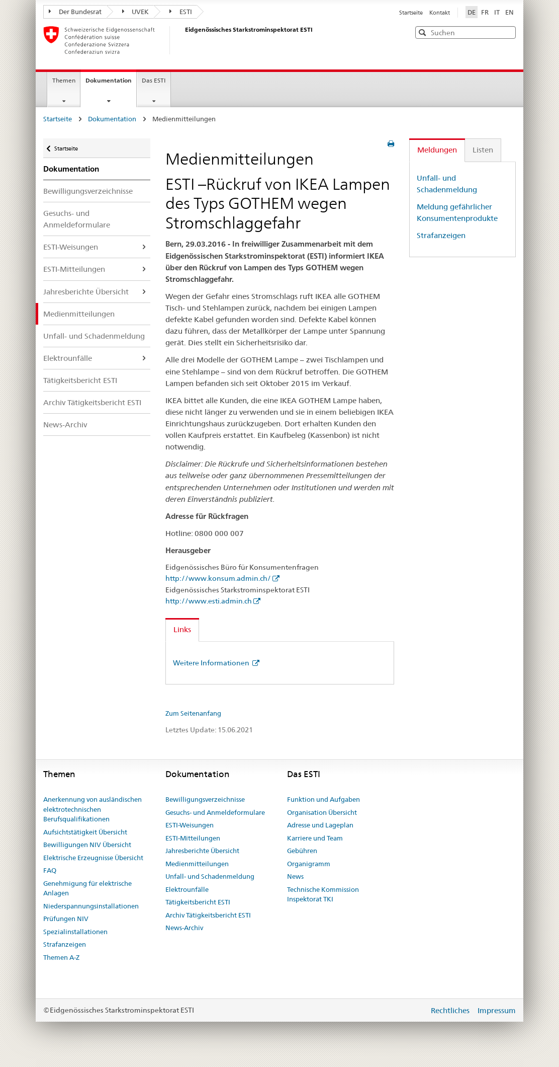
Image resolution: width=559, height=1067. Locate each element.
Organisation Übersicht (322, 812)
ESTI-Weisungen (70, 247)
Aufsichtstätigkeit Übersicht (85, 832)
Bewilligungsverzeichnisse (88, 191)
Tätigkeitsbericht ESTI (80, 380)
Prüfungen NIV (65, 918)
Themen (63, 80)
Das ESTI (154, 80)
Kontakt (439, 12)
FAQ (49, 870)
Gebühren (302, 851)
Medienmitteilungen (79, 314)
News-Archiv (65, 424)
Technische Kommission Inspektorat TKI (323, 894)
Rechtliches (451, 1010)
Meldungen (437, 150)
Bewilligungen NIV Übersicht (87, 845)
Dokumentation (110, 83)
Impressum (497, 1010)
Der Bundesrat (75, 12)
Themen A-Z (61, 957)
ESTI (180, 12)
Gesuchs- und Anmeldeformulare (76, 219)
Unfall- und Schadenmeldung (94, 336)
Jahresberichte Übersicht (86, 291)
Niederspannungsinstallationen (91, 906)
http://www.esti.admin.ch (208, 601)
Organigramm (308, 864)
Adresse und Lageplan (320, 825)
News (295, 876)
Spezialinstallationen (75, 932)
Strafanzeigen (441, 235)
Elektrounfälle (67, 358)
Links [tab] (182, 629)
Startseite (411, 12)
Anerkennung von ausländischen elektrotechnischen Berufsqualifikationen (92, 809)
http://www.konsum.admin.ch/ (218, 578)
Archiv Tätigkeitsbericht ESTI (92, 402)
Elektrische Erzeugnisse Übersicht (93, 858)
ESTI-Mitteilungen (74, 269)
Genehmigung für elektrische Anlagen (87, 888)
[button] (507, 32)
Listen (483, 150)
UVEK (135, 12)
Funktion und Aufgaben (323, 799)
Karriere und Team (315, 838)
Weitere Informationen (212, 663)
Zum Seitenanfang (193, 713)
